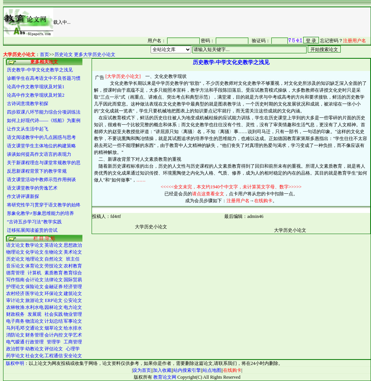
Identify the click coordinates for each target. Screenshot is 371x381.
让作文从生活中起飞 (27, 129)
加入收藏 (162, 370)
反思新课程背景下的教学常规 (37, 171)
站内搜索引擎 (187, 370)
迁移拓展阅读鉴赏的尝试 (32, 230)
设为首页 (142, 370)
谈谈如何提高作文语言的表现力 (39, 154)
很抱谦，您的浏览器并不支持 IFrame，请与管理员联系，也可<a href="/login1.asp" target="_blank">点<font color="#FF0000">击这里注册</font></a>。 (246, 40)
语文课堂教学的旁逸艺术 (32, 188)
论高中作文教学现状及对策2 (35, 95)
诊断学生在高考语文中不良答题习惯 (43, 78)
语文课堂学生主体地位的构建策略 (41, 145)
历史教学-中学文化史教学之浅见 (40, 70)
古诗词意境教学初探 (27, 103)
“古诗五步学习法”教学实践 (34, 221)
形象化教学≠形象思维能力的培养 (40, 213)
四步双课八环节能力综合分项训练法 (43, 112)
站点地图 (212, 370)
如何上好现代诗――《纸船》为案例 (43, 120)
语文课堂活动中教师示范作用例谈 (41, 179)
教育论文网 (164, 377)
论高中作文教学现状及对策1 (35, 86)
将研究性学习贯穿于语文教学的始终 (43, 205)
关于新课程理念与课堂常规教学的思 (43, 162)
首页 (44, 54)
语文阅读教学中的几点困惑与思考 (41, 137)
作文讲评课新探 (23, 196)
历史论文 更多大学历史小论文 (84, 54)
